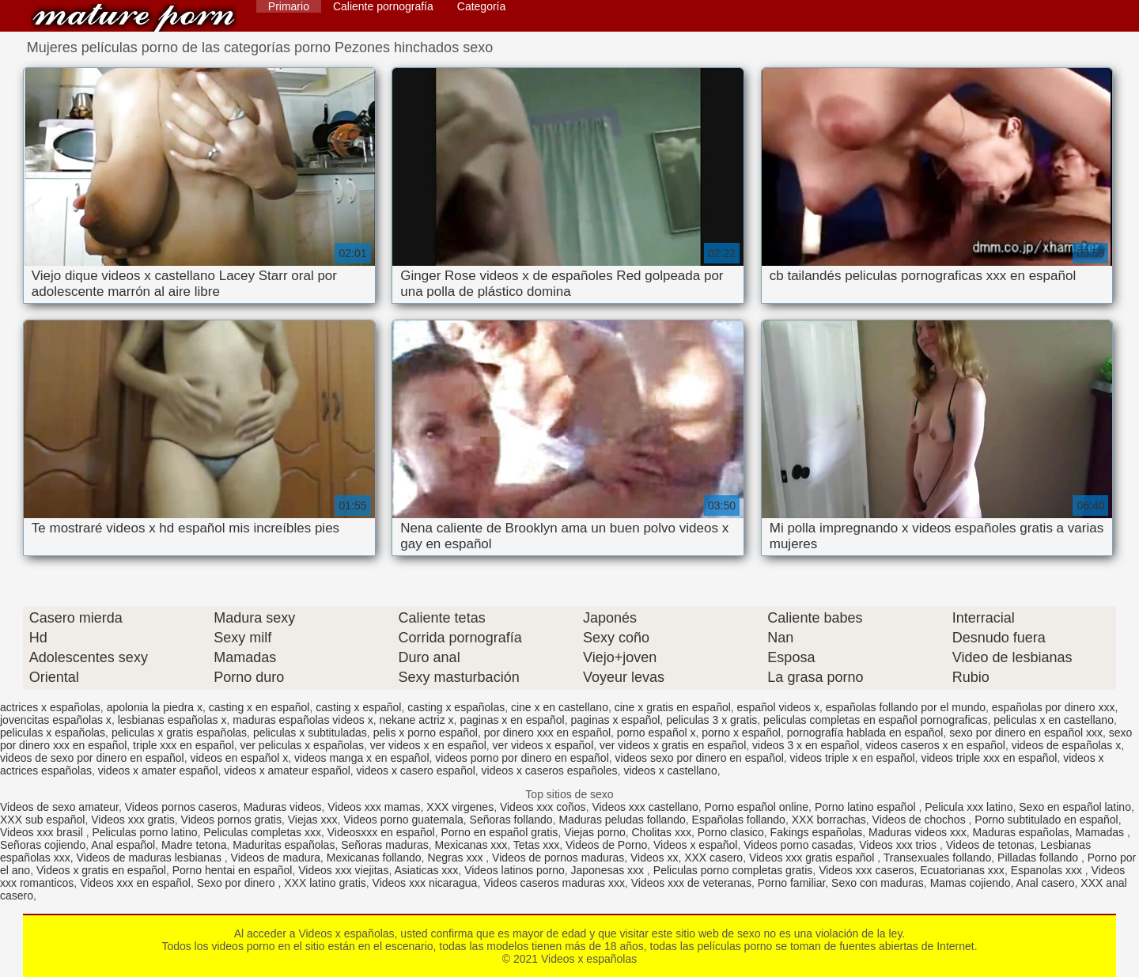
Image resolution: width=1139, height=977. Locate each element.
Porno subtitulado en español (1046, 819)
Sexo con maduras (877, 883)
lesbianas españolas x (172, 720)
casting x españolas (456, 707)
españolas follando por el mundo (906, 707)
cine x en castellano (559, 707)
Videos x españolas (133, 18)
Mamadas (1101, 832)
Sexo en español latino (1075, 807)
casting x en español (259, 707)
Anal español (123, 845)
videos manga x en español (361, 758)
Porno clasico (731, 832)
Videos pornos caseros (181, 807)
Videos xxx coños (543, 807)
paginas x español (615, 720)
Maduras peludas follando (621, 819)
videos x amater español (158, 770)
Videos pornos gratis (231, 819)
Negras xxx (456, 857)
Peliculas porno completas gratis (733, 870)
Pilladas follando (1039, 857)
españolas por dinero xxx (1053, 707)
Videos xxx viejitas (343, 870)
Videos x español (695, 845)
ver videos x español (543, 745)
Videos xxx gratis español (813, 857)
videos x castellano (670, 770)
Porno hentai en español (232, 870)
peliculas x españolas (52, 732)
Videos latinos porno (514, 870)
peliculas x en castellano (1053, 720)
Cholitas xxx (661, 832)
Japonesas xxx (609, 870)
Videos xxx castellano (645, 807)
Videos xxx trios (899, 845)
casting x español (358, 707)
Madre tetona (194, 845)
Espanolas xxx (1048, 870)
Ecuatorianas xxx (962, 870)
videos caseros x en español (935, 745)
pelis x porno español (425, 732)
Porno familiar (792, 883)
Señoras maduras (385, 845)
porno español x (656, 732)
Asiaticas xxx (426, 870)
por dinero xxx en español (547, 732)
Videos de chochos (920, 819)
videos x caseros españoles (550, 770)
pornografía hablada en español (865, 732)
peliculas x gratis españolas (179, 732)
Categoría (481, 6)
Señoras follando (511, 819)
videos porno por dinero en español (522, 758)
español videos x (778, 707)
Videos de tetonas (990, 845)
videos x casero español (416, 770)
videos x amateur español (287, 770)
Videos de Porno (606, 845)
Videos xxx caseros (866, 870)
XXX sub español (42, 819)
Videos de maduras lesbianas (151, 857)
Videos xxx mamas (373, 807)
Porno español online (757, 807)
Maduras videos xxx (917, 832)
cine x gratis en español (673, 707)
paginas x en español (512, 720)
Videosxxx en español (381, 832)
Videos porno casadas (798, 845)
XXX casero (713, 857)
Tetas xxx (536, 845)
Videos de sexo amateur (59, 807)
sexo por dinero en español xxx (1026, 732)
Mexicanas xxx (470, 845)
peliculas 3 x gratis (711, 720)
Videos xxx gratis (133, 819)
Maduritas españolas (284, 845)
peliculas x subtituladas (310, 732)
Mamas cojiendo (970, 883)
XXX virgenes (460, 807)
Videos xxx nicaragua (425, 883)
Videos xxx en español (135, 883)
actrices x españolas (50, 707)
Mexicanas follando (374, 857)
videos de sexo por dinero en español (92, 758)
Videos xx (654, 857)
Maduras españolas (1021, 832)
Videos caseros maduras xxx (554, 883)
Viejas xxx (313, 819)
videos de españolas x (1067, 745)
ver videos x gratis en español (673, 745)
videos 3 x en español (805, 745)
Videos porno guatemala (403, 819)
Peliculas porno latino (144, 832)
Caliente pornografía (383, 6)
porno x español (741, 732)
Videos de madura (275, 857)
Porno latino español (867, 807)
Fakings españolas (816, 832)
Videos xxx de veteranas (691, 883)
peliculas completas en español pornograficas (875, 720)
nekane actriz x (416, 720)
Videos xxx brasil (43, 832)
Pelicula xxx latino (968, 807)
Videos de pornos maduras (558, 857)
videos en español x (240, 758)
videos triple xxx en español (989, 758)
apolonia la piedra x (154, 707)
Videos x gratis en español (101, 870)
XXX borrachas (829, 819)
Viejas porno (595, 832)
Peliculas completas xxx (262, 832)
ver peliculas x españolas (302, 745)
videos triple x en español (852, 758)
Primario (288, 6)
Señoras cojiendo (42, 845)
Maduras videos (283, 807)
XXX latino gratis (325, 883)
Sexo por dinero (237, 883)
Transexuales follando (937, 857)
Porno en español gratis (499, 832)
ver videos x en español (428, 745)
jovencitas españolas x (56, 720)
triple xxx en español (183, 745)
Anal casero (1045, 883)
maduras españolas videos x (303, 720)
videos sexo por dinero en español (699, 758)
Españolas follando (738, 819)
